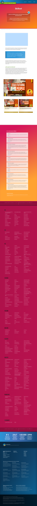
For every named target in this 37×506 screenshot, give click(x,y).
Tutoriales (4, 455)
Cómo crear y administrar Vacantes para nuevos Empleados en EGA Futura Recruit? (25, 108)
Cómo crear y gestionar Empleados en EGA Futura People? (11, 108)
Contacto (25, 452)
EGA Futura (8, 444)
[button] (34, 2)
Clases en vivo (15, 452)
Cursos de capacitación (6, 456)
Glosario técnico (5, 457)
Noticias (25, 453)
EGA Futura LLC (9, 496)
